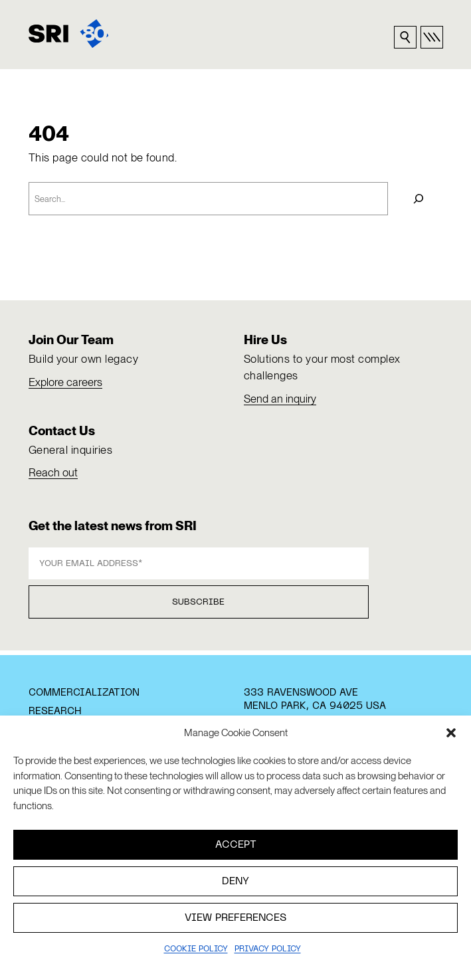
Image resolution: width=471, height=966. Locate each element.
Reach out (53, 472)
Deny (235, 881)
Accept (235, 845)
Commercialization (84, 693)
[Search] (418, 198)
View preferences (235, 918)
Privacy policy (268, 949)
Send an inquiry (280, 398)
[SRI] (69, 33)
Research (55, 711)
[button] (451, 732)
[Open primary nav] (431, 37)
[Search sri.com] (405, 37)
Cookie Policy (196, 949)
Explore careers (65, 382)
